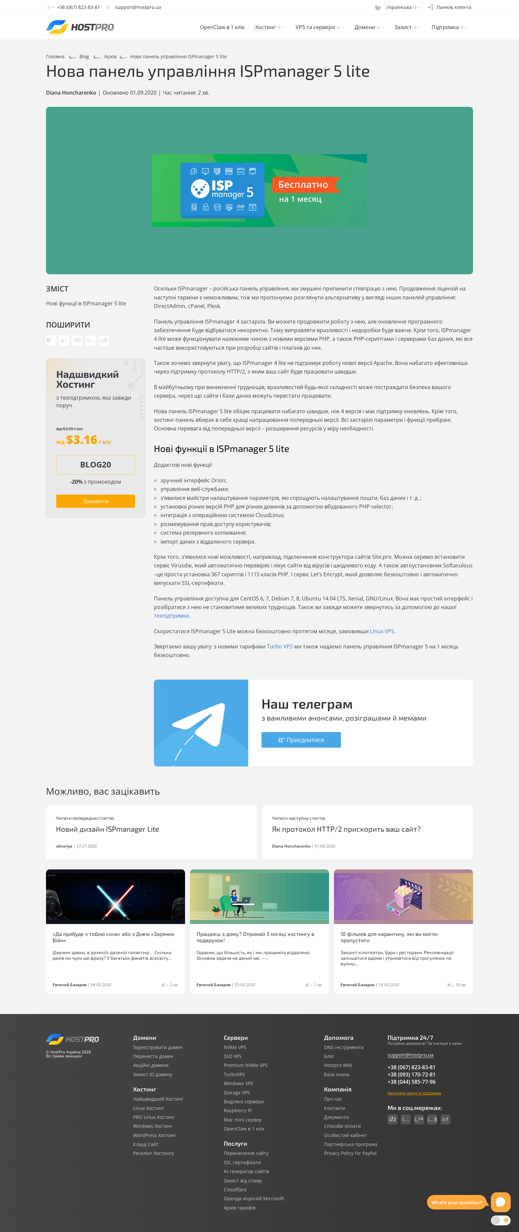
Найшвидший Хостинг (158, 1099)
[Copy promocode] (95, 464)
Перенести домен (153, 1056)
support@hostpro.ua (411, 1055)
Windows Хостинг (152, 1126)
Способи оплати (342, 1126)
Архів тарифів (240, 1208)
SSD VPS (233, 1056)
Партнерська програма (350, 1144)
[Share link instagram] (91, 340)
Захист (408, 27)
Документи (336, 1117)
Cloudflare (235, 1190)
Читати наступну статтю (298, 818)
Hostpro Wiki (338, 1065)
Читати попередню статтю (85, 818)
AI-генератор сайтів (246, 1171)
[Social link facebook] (393, 1119)
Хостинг (270, 27)
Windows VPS (238, 1083)
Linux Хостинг (148, 1108)
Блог (329, 1056)
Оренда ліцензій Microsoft (254, 1199)
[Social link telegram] (445, 1119)
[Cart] (377, 7)
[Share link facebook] (77, 340)
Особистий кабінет (345, 1135)
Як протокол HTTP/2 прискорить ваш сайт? (346, 828)
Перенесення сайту (246, 1153)
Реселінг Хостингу (153, 1153)
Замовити (96, 501)
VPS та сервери (320, 27)
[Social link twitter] (419, 1119)
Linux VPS (382, 631)
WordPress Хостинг (154, 1135)
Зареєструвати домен (157, 1047)
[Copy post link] (51, 340)
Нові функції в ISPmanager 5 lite (86, 303)
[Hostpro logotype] (80, 27)
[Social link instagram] (406, 1119)
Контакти (334, 1108)
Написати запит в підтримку (414, 1092)
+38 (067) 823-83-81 (412, 1067)
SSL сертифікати (242, 1163)
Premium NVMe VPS (246, 1065)
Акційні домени (150, 1065)
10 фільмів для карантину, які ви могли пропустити (389, 937)
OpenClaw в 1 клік (222, 27)
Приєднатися (301, 740)
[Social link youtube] (432, 1119)
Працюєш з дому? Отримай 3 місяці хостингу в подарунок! (255, 937)
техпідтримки (171, 615)
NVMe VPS (235, 1047)
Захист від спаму (243, 1181)
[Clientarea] (449, 7)
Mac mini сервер (243, 1120)
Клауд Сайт (146, 1144)
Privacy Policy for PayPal (350, 1153)
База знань (337, 1075)
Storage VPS (237, 1093)
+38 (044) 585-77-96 (412, 1081)
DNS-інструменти (344, 1047)
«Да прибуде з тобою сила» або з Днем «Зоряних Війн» (113, 937)
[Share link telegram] (64, 340)
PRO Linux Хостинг (154, 1117)
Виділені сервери (244, 1102)
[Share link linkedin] (104, 340)
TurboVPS (234, 1075)
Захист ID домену (152, 1075)
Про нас (333, 1099)
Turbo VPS (280, 646)
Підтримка (450, 27)
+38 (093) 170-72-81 (412, 1074)
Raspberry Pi (238, 1111)
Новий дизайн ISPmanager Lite (107, 828)
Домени (369, 27)
